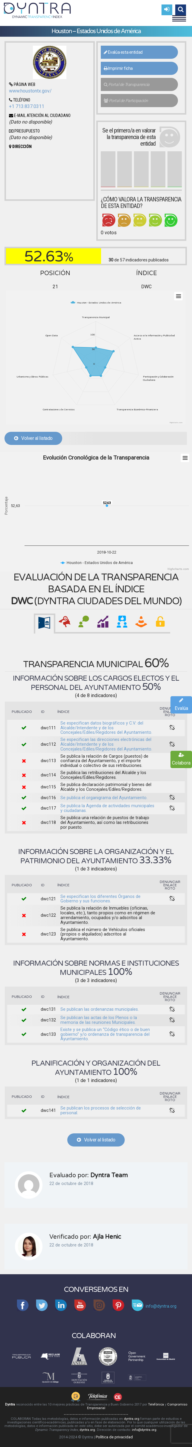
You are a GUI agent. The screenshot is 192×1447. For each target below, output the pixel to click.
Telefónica (156, 1404)
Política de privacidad (114, 1437)
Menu (179, 16)
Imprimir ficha (118, 68)
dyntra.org (131, 1419)
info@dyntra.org (144, 1430)
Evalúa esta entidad (123, 52)
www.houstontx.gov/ (30, 91)
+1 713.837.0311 (26, 106)
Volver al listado (33, 438)
